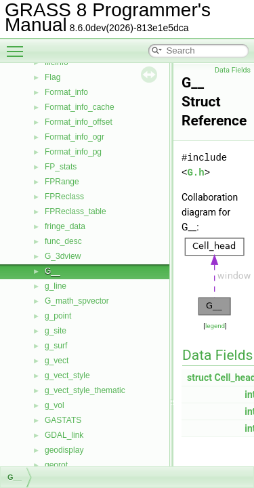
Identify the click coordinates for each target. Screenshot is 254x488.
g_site (55, 331)
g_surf (56, 345)
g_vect (56, 360)
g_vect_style (67, 375)
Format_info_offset (78, 122)
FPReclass (64, 196)
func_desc (63, 241)
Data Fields (233, 70)
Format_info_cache (79, 107)
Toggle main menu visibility (18, 45)
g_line (55, 286)
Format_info (66, 92)
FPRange (62, 181)
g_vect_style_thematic (85, 390)
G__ (52, 271)
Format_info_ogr (74, 137)
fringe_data (65, 226)
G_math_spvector (77, 301)
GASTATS (63, 420)
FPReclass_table (75, 211)
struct (199, 377)
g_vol (54, 405)
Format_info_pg (73, 152)
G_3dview (63, 256)
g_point (58, 316)
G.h (195, 172)
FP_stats (61, 166)
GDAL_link (64, 435)
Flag (52, 77)
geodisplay (64, 450)
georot (56, 465)
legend (215, 325)
